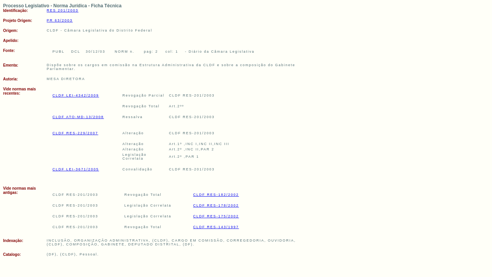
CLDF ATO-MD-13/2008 (78, 117)
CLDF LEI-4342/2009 (76, 95)
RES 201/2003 (63, 10)
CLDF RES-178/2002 (216, 205)
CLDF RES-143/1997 (216, 227)
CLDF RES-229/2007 (75, 133)
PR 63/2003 (60, 20)
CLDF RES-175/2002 (216, 216)
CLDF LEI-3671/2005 (76, 169)
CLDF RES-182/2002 (216, 195)
